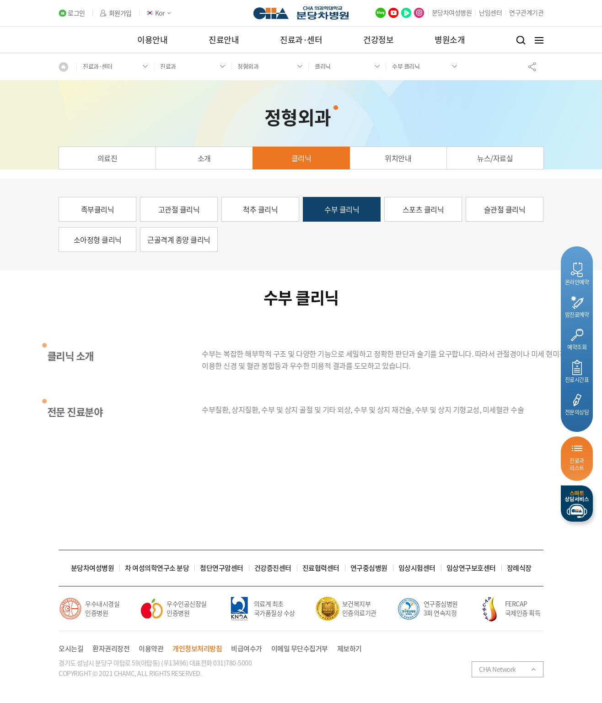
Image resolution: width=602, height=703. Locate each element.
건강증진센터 (272, 568)
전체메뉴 (539, 40)
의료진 (107, 158)
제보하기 (349, 649)
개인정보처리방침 (197, 649)
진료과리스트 (577, 464)
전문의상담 (577, 412)
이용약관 (151, 649)
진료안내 (224, 39)
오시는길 (71, 649)
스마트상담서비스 (577, 503)
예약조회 (576, 347)
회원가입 (120, 13)
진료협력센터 (320, 568)
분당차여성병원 (452, 12)
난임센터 (490, 12)
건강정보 (378, 39)
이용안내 (152, 39)
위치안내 (398, 158)
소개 (204, 158)
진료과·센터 (301, 39)
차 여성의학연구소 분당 (157, 568)
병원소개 (450, 39)
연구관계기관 (526, 12)
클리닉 (301, 158)
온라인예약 (577, 282)
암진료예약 (577, 314)
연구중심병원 (368, 568)
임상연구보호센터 (471, 568)
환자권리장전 (110, 649)
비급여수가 (246, 649)
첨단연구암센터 (221, 568)
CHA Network (497, 669)
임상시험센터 (416, 568)
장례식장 (519, 568)
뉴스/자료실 (495, 158)
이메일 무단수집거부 (299, 649)
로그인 (76, 13)
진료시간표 (577, 379)
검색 (521, 40)
